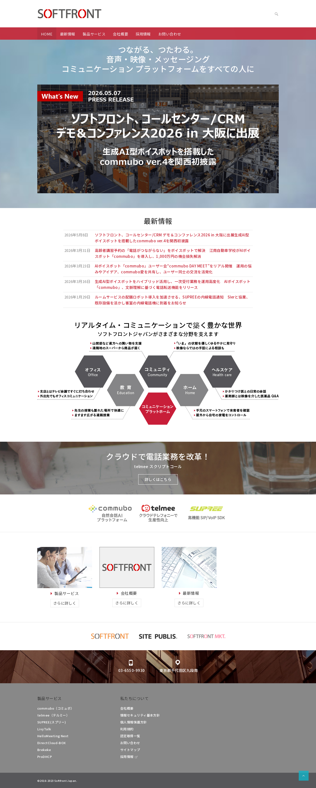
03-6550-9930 (131, 670)
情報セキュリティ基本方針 (140, 715)
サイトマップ (130, 749)
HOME (47, 33)
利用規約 (127, 729)
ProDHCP (44, 756)
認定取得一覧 (130, 736)
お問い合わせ (169, 33)
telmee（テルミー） (53, 715)
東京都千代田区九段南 (178, 670)
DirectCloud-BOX (51, 742)
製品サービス (94, 33)
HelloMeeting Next (53, 736)
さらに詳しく (64, 603)
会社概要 (120, 33)
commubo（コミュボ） (55, 708)
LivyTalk (44, 729)
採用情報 (143, 33)
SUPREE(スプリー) (51, 722)
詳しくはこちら (158, 479)
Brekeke (44, 749)
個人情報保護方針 (133, 722)
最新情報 (67, 33)
